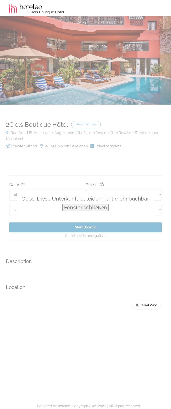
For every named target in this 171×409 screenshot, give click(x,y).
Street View (149, 305)
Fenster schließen (85, 207)
